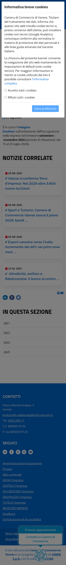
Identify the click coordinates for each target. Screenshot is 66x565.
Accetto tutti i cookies (22, 90)
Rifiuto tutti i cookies (21, 97)
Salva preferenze (45, 109)
